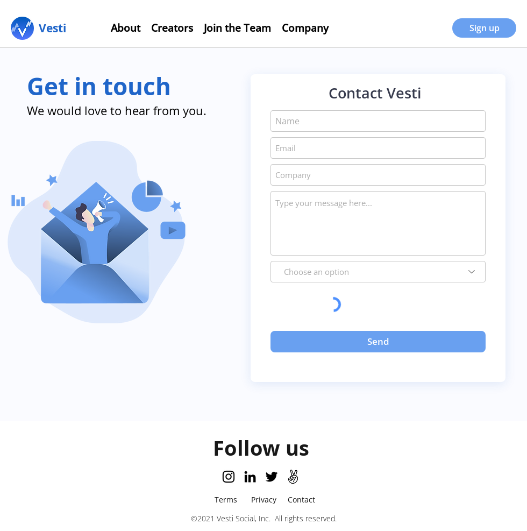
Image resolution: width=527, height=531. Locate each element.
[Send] (378, 341)
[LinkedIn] (250, 477)
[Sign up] (484, 28)
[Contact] (301, 499)
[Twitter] (272, 477)
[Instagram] (228, 477)
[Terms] (226, 499)
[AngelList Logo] (293, 477)
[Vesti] (52, 28)
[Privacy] (263, 499)
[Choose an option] (378, 271)
